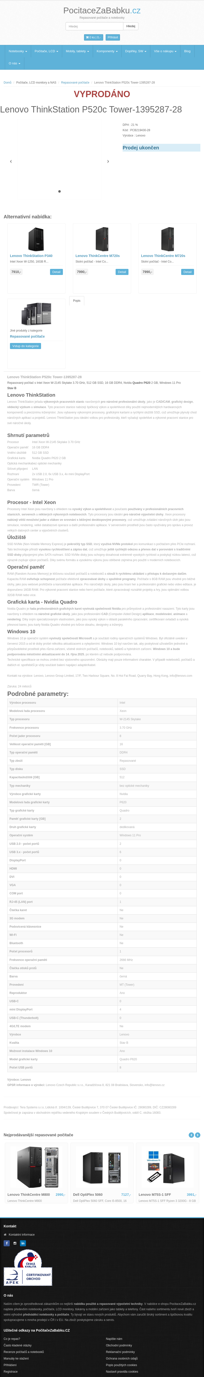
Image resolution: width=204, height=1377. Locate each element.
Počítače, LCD (46, 51)
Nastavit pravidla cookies (122, 1371)
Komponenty (107, 51)
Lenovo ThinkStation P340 (31, 256)
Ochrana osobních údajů (122, 1358)
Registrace (10, 1371)
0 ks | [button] (93, 37)
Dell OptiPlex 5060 (87, 1195)
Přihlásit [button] (113, 37)
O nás (14, 63)
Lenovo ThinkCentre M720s (98, 256)
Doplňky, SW (136, 51)
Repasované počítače (75, 82)
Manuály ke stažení (16, 1358)
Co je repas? (12, 1339)
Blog (187, 51)
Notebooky (18, 51)
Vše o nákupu (165, 51)
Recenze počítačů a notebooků (24, 1352)
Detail (56, 272)
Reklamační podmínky (120, 1352)
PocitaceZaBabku (102, 10)
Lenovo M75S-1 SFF (155, 1195)
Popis (76, 300)
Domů (7, 82)
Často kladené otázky (18, 1345)
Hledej (130, 26)
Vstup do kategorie (25, 346)
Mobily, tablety (77, 51)
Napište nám (114, 1339)
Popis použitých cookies (121, 1365)
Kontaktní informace (22, 1234)
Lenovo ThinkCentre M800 (29, 1195)
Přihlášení (10, 1365)
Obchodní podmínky (119, 1345)
